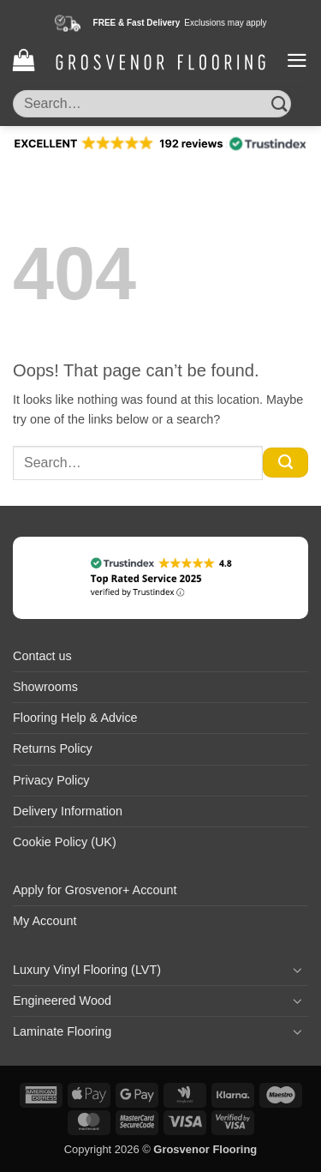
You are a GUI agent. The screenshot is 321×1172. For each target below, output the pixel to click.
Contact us (42, 656)
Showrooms (45, 687)
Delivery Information (67, 811)
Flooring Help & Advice (75, 717)
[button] (24, 60)
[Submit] (279, 103)
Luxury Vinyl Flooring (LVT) (87, 970)
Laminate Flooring (62, 1031)
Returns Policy (52, 748)
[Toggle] (298, 969)
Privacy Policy (51, 780)
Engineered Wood (62, 1000)
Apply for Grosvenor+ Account (95, 890)
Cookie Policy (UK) (64, 842)
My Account (44, 921)
